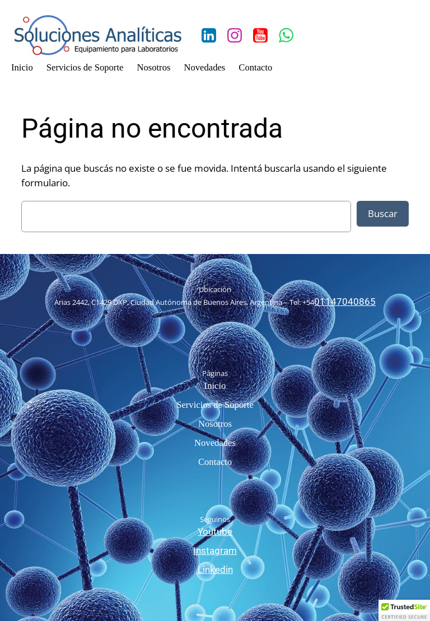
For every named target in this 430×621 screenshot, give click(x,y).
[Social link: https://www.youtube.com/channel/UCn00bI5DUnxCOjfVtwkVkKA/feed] (264, 36)
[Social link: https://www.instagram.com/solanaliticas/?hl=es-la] (238, 36)
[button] (404, 610)
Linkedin (215, 569)
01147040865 (345, 302)
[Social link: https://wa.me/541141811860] (290, 36)
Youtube (215, 531)
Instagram (215, 550)
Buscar (383, 213)
